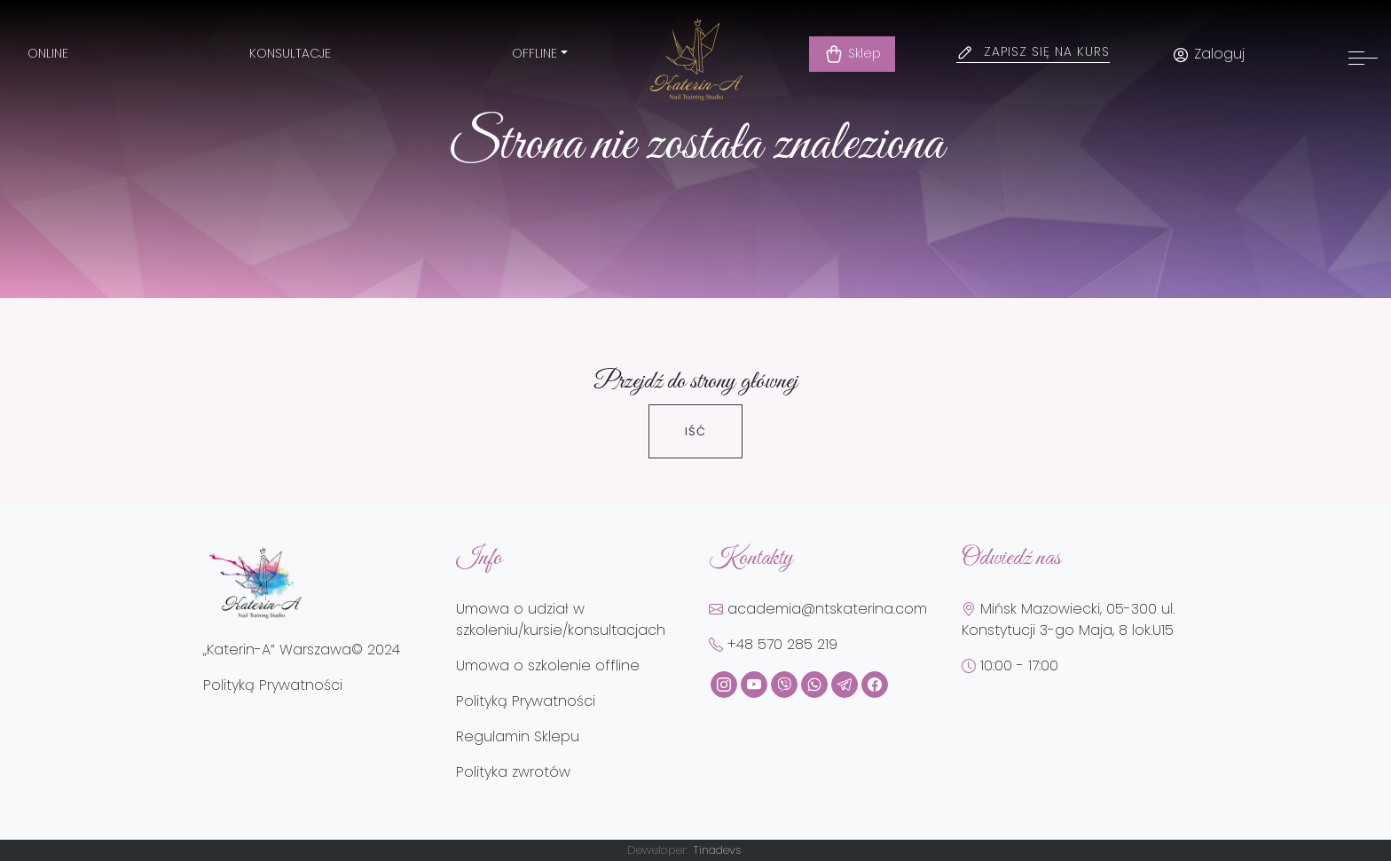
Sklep (852, 54)
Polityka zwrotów (513, 772)
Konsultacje (290, 53)
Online (48, 53)
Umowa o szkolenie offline (548, 665)
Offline (534, 53)
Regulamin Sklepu (517, 736)
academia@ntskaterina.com (818, 609)
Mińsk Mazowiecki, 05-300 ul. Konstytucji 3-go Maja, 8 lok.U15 (1068, 619)
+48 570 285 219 (773, 644)
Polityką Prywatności (272, 685)
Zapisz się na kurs (1047, 51)
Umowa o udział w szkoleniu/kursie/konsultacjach (560, 619)
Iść (695, 431)
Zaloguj (1208, 53)
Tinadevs (717, 849)
